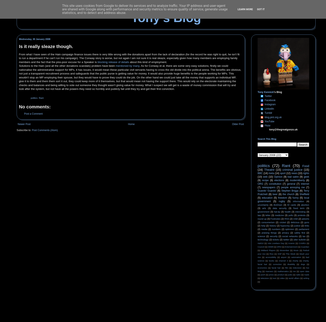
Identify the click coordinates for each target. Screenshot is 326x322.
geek (306, 176)
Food (305, 166)
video (282, 278)
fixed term (299, 208)
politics (34, 98)
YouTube (269, 121)
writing (306, 278)
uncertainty (263, 205)
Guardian (305, 247)
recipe (265, 180)
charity (295, 261)
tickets (276, 239)
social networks (290, 236)
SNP (280, 254)
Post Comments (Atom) (45, 130)
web (265, 176)
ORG (260, 183)
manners (269, 271)
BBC (260, 173)
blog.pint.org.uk (273, 117)
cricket (282, 222)
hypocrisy (285, 225)
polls (290, 215)
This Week (290, 254)
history (272, 225)
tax (304, 236)
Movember (284, 250)
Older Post (238, 124)
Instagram (270, 104)
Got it (261, 9)
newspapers (268, 187)
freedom (282, 197)
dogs (303, 264)
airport (283, 257)
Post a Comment (33, 113)
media (264, 229)
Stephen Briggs (290, 190)
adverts (305, 219)
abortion (305, 205)
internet (305, 183)
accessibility (270, 257)
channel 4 (283, 261)
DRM (279, 247)
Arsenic (291, 243)
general (291, 183)
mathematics (283, 271)
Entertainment (291, 247)
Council (261, 247)
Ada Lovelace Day (276, 243)
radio (298, 275)
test (274, 278)
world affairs (294, 278)
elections (279, 180)
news (294, 173)
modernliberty (297, 180)
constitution (275, 183)
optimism (289, 229)
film (286, 268)
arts (264, 208)
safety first (299, 233)
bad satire (293, 176)
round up (262, 219)
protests (301, 215)
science (261, 236)
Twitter (268, 96)
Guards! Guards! (267, 190)
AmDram (278, 205)
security (274, 236)
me (294, 271)
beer (275, 194)
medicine (279, 215)
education (267, 197)
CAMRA (302, 243)
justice (297, 225)
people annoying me (293, 187)
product (281, 275)
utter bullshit (300, 239)
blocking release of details (113, 62)
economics (262, 268)
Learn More (245, 9)
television (265, 278)
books (271, 261)
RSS (287, 219)
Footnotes (275, 219)
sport (283, 173)
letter (267, 215)
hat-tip (277, 212)
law (259, 215)
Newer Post (24, 124)
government (263, 212)
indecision (297, 268)
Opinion (278, 176)
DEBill (270, 247)
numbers (276, 229)
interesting (300, 212)
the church (288, 194)
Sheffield (304, 194)
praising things (269, 233)
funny (296, 197)
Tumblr (268, 112)
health (288, 212)
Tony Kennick (266, 92)
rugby (282, 201)
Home (131, 124)
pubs (290, 275)
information (298, 201)
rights (306, 173)
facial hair (276, 268)
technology (263, 239)
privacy (285, 233)
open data (304, 271)
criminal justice (293, 169)
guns (306, 222)
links (307, 225)
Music (296, 250)
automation (296, 257)
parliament (304, 229)
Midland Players (268, 250)
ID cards (291, 205)
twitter (286, 239)
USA (295, 219)
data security (280, 208)
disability (291, 264)
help (263, 225)
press (271, 275)
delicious (295, 222)
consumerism (268, 222)
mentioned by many (128, 65)
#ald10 (261, 243)
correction (277, 264)
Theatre (269, 169)
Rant (41, 98)
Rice (272, 254)
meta (271, 173)
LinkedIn (269, 108)
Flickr (268, 125)
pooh (263, 275)
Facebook (270, 100)
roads (306, 275)
